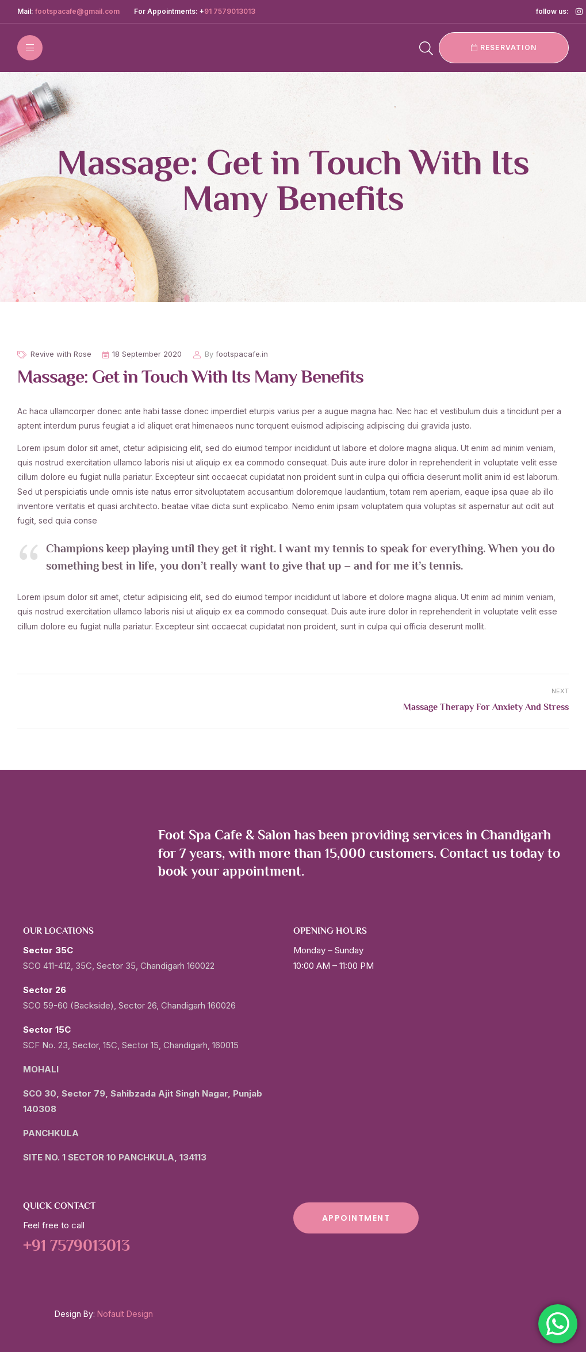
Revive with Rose (60, 353)
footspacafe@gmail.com (77, 11)
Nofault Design (125, 1314)
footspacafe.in (242, 353)
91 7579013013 (229, 11)
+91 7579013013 (76, 1246)
